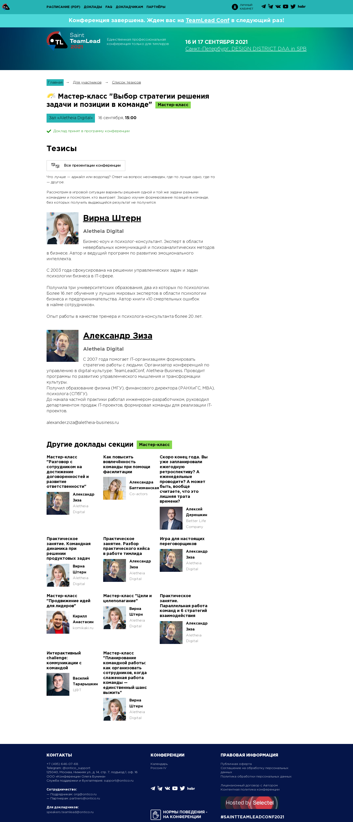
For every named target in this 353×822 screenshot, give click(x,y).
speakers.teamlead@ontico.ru (70, 812)
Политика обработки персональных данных (256, 776)
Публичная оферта (236, 764)
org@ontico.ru (85, 794)
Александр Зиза (117, 336)
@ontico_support (76, 768)
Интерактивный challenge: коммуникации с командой (64, 660)
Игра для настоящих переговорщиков (182, 541)
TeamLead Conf (208, 20)
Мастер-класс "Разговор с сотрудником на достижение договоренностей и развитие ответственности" (68, 472)
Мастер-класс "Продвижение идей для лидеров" (68, 601)
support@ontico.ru (118, 780)
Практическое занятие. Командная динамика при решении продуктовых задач (69, 548)
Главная (55, 82)
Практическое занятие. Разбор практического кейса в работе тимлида (126, 546)
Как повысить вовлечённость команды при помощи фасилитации (126, 464)
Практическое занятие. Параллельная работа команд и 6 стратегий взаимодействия (183, 605)
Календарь (159, 764)
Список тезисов (126, 82)
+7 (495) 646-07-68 (62, 764)
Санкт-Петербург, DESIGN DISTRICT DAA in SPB (245, 49)
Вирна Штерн (112, 218)
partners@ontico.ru (85, 798)
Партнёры (155, 7)
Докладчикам (129, 7)
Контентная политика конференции (250, 789)
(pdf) (75, 7)
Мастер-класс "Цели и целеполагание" (127, 598)
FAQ (108, 7)
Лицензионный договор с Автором (249, 785)
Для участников (87, 82)
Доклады (93, 7)
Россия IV (159, 768)
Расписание (58, 7)
